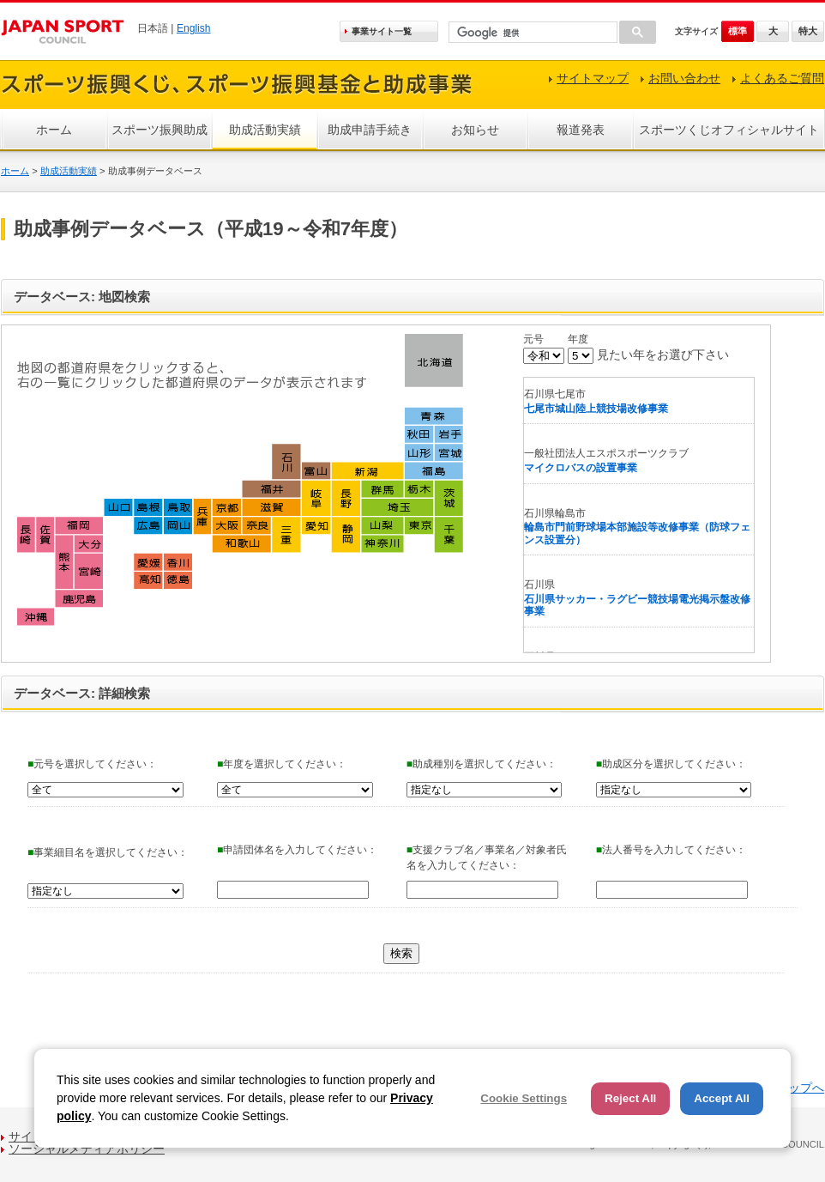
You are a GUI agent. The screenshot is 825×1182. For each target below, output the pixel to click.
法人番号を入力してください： (671, 850)
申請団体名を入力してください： (297, 850)
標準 (737, 31)
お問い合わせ (684, 78)
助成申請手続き (370, 129)
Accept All (722, 1098)
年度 (578, 339)
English (194, 28)
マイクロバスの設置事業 (580, 468)
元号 (533, 339)
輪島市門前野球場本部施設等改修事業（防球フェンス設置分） (637, 533)
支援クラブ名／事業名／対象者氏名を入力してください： (486, 857)
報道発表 (581, 129)
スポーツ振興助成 (159, 129)
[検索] (531, 33)
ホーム (54, 129)
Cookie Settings (523, 1098)
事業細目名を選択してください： (107, 852)
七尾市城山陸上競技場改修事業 (596, 409)
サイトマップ (593, 78)
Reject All (630, 1098)
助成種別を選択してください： (481, 764)
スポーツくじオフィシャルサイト (729, 129)
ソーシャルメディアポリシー (87, 1148)
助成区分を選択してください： (671, 764)
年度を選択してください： (281, 764)
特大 (807, 31)
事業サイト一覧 (382, 31)
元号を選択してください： (92, 764)
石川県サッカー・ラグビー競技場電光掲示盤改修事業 (637, 605)
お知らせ (475, 129)
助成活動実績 (265, 129)
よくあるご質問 (782, 78)
